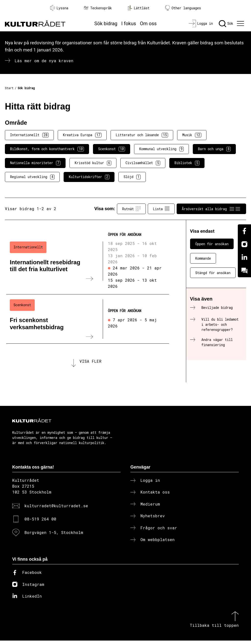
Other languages (183, 8)
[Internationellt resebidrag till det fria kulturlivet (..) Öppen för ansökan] (87, 261)
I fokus (128, 23)
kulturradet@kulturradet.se (56, 506)
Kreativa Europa (82, 135)
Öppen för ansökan (211, 244)
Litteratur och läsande (142, 135)
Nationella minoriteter (35, 162)
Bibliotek (186, 162)
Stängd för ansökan (212, 272)
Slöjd (132, 176)
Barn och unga (214, 148)
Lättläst (138, 7)
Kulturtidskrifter (89, 176)
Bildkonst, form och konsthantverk (47, 148)
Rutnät (131, 208)
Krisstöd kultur (93, 162)
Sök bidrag (105, 23)
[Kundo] (244, 270)
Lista (161, 208)
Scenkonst (111, 148)
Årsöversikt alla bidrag (211, 208)
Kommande (203, 258)
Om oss (148, 23)
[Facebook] (244, 231)
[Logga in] (200, 23)
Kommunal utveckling (161, 148)
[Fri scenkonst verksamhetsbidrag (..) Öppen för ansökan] (87, 318)
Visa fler (91, 361)
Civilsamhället (143, 162)
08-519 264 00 (40, 519)
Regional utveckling (32, 176)
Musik (191, 135)
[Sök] (226, 23)
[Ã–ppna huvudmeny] (241, 23)
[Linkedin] (244, 257)
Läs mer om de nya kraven (44, 60)
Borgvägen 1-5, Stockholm (53, 532)
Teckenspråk (98, 8)
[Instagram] (244, 244)
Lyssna (59, 8)
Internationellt (29, 135)
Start (9, 88)
